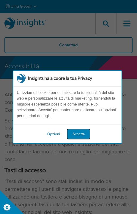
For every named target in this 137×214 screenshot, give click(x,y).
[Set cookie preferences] (12, 202)
